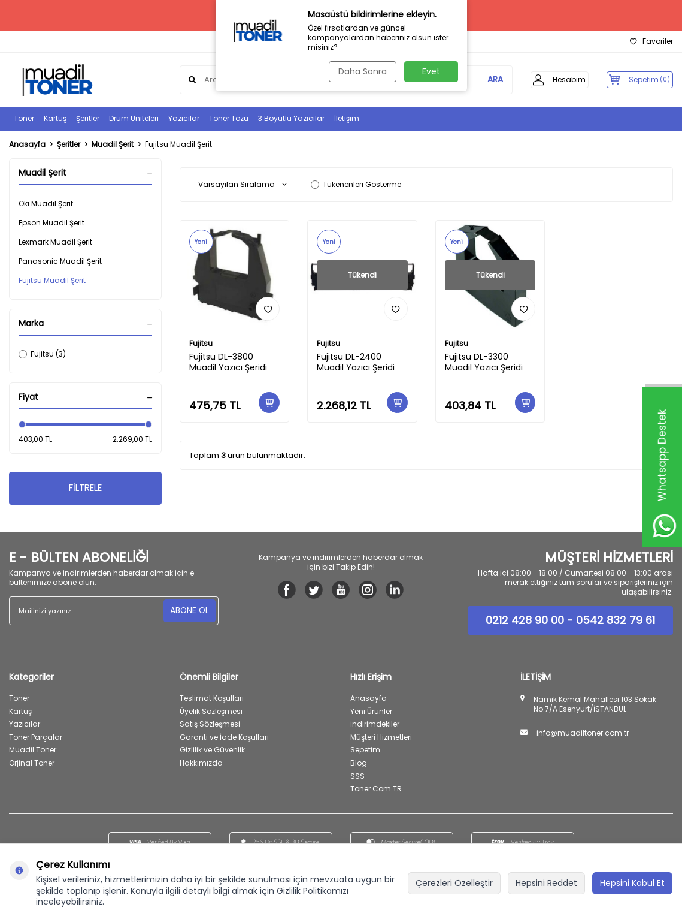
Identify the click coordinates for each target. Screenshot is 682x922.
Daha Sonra (361, 71)
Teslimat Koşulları (212, 700)
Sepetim (365, 751)
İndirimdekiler (374, 726)
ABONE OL (189, 612)
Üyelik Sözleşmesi (211, 712)
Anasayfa (27, 144)
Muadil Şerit (113, 144)
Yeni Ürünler (371, 712)
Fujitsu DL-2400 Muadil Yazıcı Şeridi (356, 362)
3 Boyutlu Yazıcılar (291, 118)
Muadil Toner (32, 751)
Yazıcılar (183, 118)
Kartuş (55, 118)
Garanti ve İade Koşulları (224, 738)
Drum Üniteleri (134, 118)
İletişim (346, 118)
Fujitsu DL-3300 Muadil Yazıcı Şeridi (484, 362)
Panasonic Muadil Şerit (60, 261)
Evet (431, 71)
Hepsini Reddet (546, 883)
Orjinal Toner (31, 765)
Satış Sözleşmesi (210, 726)
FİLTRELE (85, 489)
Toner (24, 118)
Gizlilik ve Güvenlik (212, 751)
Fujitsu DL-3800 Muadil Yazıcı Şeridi (228, 362)
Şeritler (87, 118)
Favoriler (651, 41)
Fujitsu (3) (42, 354)
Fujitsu (201, 343)
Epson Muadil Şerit (51, 223)
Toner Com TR (376, 790)
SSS (357, 777)
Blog (358, 765)
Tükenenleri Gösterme (356, 184)
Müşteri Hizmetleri (381, 738)
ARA (479, 80)
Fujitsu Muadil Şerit (52, 280)
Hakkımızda (201, 765)
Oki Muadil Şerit (46, 203)
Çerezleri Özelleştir (454, 883)
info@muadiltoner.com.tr (582, 735)
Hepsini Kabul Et (632, 883)
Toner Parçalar (35, 738)
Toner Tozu (228, 118)
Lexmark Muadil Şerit (55, 242)
